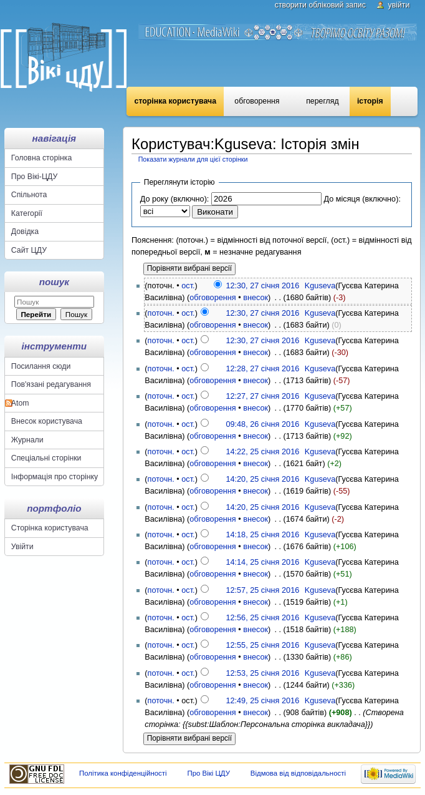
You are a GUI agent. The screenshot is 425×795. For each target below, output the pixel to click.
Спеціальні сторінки (46, 458)
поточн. (161, 313)
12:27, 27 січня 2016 (262, 396)
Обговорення (256, 101)
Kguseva (320, 285)
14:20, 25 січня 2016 (262, 479)
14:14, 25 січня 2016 (262, 562)
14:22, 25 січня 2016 (262, 451)
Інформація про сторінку (54, 476)
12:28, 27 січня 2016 (262, 368)
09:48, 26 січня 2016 (262, 424)
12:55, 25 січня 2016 (262, 645)
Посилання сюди (41, 366)
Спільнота (29, 194)
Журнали (27, 440)
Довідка (25, 231)
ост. (187, 285)
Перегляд (322, 101)
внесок (255, 297)
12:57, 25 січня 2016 (262, 590)
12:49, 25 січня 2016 (262, 700)
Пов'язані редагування (51, 384)
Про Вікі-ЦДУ (34, 176)
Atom (20, 403)
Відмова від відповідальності (298, 773)
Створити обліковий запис (320, 5)
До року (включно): (174, 199)
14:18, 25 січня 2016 (262, 534)
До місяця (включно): (361, 199)
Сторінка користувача (175, 101)
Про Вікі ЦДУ (208, 773)
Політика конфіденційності (123, 773)
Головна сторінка (41, 158)
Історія (370, 101)
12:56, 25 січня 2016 (262, 617)
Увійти (399, 5)
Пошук (54, 281)
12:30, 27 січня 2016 (262, 285)
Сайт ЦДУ (29, 250)
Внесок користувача (46, 421)
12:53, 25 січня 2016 (262, 673)
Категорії (26, 213)
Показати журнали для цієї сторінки (193, 159)
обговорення (212, 297)
